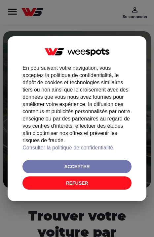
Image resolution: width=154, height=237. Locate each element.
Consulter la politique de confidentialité (67, 147)
